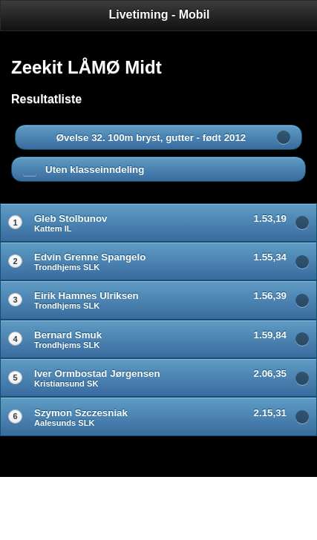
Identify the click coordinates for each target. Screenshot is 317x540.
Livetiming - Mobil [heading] (159, 14)
